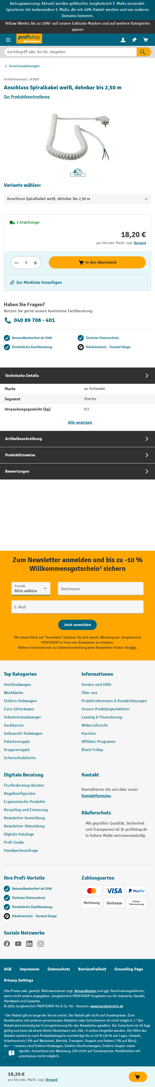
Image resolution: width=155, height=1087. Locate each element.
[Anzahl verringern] (16, 262)
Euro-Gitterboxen (19, 709)
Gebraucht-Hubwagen (23, 733)
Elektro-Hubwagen (20, 701)
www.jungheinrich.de (106, 1006)
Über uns (89, 692)
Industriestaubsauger (22, 717)
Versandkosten (85, 991)
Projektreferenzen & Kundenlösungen (114, 701)
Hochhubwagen (17, 684)
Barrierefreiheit (92, 969)
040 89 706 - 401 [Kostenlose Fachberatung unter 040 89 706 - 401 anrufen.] (29, 320)
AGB (7, 969)
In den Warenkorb (97, 262)
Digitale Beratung (23, 775)
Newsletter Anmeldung (24, 818)
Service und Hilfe (96, 684)
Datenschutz (58, 969)
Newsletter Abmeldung (24, 826)
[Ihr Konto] (123, 40)
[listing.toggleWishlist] (35, 282)
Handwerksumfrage (21, 850)
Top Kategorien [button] (20, 674)
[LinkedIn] (29, 945)
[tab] (77, 399)
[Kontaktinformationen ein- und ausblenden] (11, 1053)
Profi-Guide (14, 842)
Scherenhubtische (20, 758)
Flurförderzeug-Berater (24, 785)
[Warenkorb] (145, 40)
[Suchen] (144, 52)
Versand (140, 243)
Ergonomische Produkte (24, 801)
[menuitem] (123, 40)
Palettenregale (17, 741)
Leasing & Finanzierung (101, 717)
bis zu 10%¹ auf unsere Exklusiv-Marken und (70, 23)
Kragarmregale (17, 749)
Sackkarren (14, 725)
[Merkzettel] (134, 40)
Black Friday (92, 749)
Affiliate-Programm (98, 741)
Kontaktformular (96, 795)
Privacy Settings (18, 980)
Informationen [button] (97, 674)
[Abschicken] (77, 625)
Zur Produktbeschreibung (27, 96)
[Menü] (8, 40)
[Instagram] (41, 945)
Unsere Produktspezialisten (105, 709)
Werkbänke (13, 692)
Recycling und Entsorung (26, 810)
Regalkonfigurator (20, 793)
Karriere (88, 733)
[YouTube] (18, 945)
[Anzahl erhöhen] (35, 262)
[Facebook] (7, 945)
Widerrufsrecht (94, 725)
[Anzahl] (25, 262)
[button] (39, 777)
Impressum (29, 969)
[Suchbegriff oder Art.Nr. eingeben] (70, 52)
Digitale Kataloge (19, 834)
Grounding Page (128, 969)
